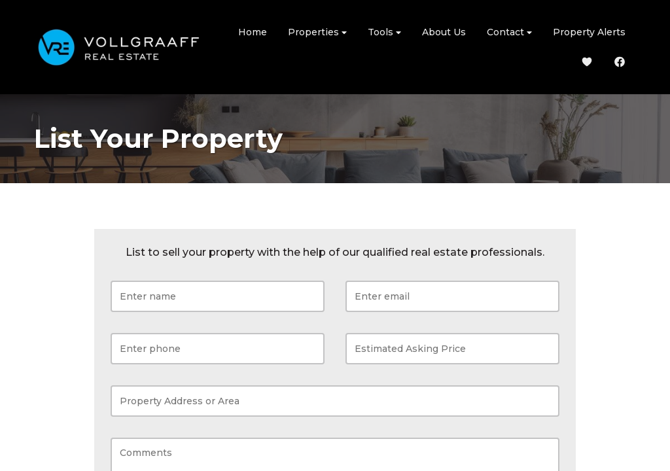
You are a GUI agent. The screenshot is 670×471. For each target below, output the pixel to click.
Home (252, 32)
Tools (384, 32)
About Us (444, 32)
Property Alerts (589, 32)
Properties (317, 32)
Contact (509, 32)
